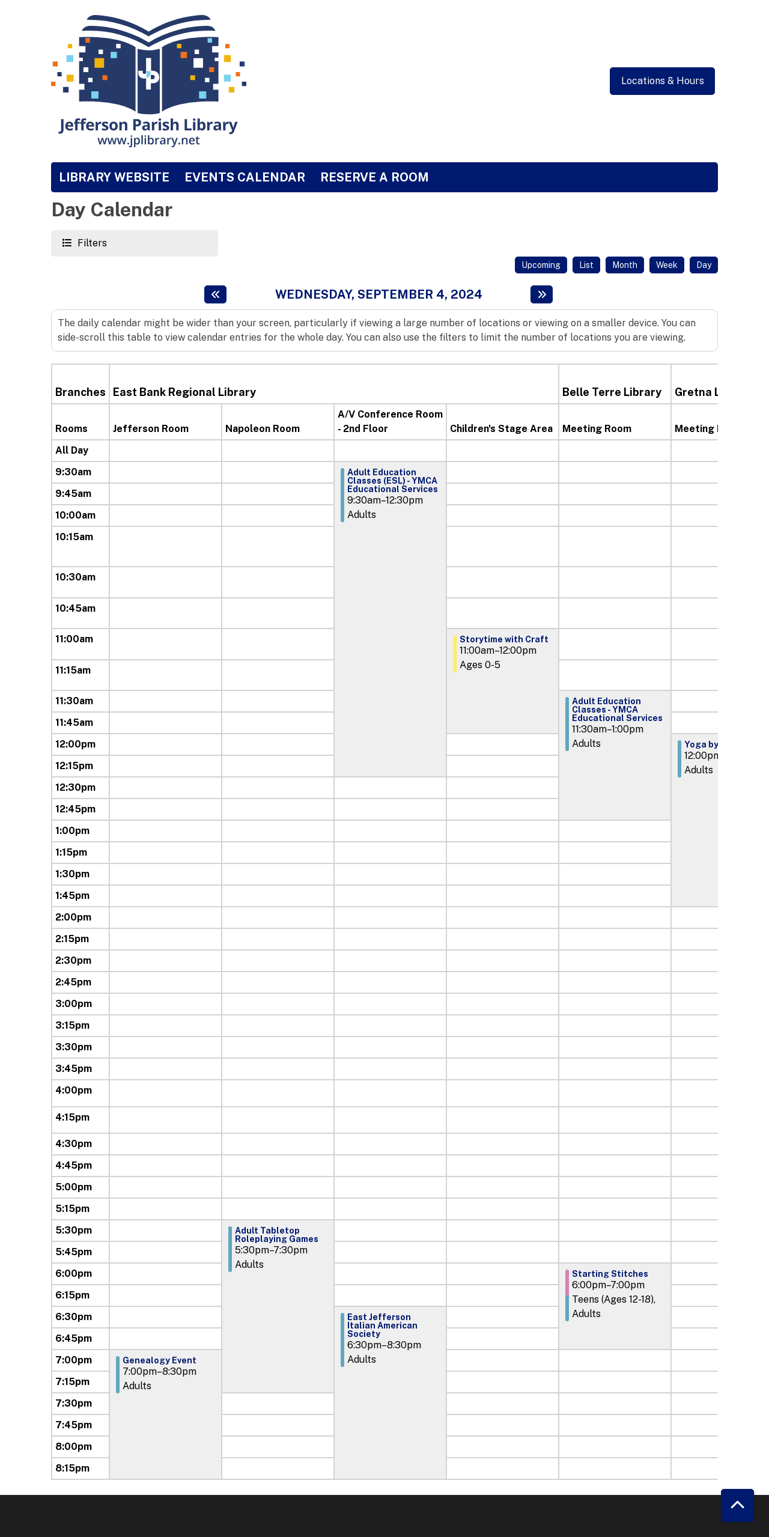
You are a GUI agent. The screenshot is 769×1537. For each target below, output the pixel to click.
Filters (90, 242)
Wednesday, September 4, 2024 (378, 294)
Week (667, 265)
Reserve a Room (374, 177)
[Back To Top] (737, 1505)
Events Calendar (244, 177)
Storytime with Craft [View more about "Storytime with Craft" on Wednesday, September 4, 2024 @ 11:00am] (504, 639)
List (586, 265)
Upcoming (541, 265)
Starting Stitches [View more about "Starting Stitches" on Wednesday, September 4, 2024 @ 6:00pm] (610, 1274)
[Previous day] (215, 294)
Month (624, 265)
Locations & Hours (662, 81)
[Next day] (541, 294)
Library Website (114, 177)
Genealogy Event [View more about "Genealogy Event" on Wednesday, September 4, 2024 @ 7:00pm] (159, 1360)
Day (703, 265)
